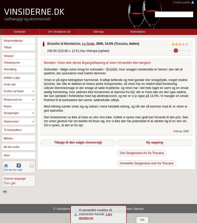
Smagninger (11, 112)
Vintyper (9, 55)
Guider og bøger (14, 91)
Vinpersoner (11, 121)
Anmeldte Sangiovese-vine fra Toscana (146, 163)
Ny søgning (154, 142)
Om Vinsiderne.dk (59, 31)
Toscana (121, 44)
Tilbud (7, 47)
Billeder (8, 138)
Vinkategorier (12, 62)
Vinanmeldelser (13, 40)
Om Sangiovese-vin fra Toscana (142, 153)
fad (132, 92)
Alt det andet (11, 146)
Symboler (20, 31)
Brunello (111, 69)
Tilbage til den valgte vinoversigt (78, 142)
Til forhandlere (13, 129)
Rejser (8, 106)
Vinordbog (10, 69)
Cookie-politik (183, 2)
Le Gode (88, 44)
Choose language (15, 178)
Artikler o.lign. (12, 77)
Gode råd (9, 84)
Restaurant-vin (13, 99)
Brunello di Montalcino (63, 44)
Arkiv (7, 155)
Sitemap (98, 31)
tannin (48, 84)
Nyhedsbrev (137, 31)
